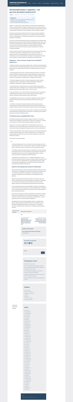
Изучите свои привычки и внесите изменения (19, 22)
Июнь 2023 (27, 345)
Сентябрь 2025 (28, 313)
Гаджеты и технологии (55, 3)
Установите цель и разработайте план (18, 20)
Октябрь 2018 (28, 378)
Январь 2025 (27, 324)
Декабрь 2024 (28, 325)
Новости (39, 3)
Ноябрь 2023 (27, 338)
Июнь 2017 (27, 383)
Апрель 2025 (27, 321)
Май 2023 (27, 347)
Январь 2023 (27, 353)
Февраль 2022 (28, 370)
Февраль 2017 (28, 387)
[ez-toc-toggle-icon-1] (33, 18)
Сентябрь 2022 (28, 359)
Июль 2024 (27, 328)
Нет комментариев (30, 14)
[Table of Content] (33, 18)
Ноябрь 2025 (27, 311)
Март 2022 (27, 369)
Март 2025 (27, 322)
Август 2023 (27, 342)
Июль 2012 (27, 389)
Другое (61, 3)
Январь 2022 (27, 372)
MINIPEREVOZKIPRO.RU (18, 3)
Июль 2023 (27, 344)
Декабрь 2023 (28, 336)
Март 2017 (27, 386)
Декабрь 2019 (28, 376)
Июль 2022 (27, 362)
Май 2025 (27, 319)
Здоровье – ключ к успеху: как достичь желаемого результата (22, 19)
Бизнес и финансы (46, 3)
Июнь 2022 (27, 364)
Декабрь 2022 (28, 355)
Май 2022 (27, 366)
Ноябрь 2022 (27, 356)
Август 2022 (27, 361)
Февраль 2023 (28, 352)
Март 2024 (27, 333)
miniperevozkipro (23, 14)
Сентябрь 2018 (28, 379)
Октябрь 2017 (28, 381)
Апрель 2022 (27, 367)
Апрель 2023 (27, 349)
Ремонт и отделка (28, 297)
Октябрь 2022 (28, 358)
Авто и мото (34, 3)
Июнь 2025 (27, 318)
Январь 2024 (27, 335)
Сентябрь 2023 (28, 341)
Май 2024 (27, 330)
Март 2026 (27, 310)
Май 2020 (27, 375)
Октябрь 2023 (28, 339)
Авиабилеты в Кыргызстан (29, 263)
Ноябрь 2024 (27, 327)
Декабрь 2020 (28, 373)
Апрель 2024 (27, 331)
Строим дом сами (28, 299)
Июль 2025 (27, 316)
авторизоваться (25, 232)
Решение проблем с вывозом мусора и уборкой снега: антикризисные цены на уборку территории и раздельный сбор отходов (34, 267)
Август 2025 (27, 314)
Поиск (25, 250)
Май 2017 (27, 384)
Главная (29, 3)
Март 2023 (27, 350)
